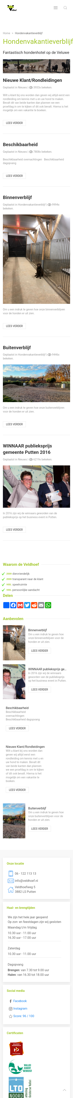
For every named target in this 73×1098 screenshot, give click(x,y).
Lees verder (14, 123)
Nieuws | (23, 87)
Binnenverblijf (17, 197)
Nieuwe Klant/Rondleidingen (32, 80)
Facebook (20, 1001)
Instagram (20, 1008)
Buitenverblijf (17, 347)
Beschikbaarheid (20, 144)
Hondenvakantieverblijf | (33, 204)
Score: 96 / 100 (23, 1016)
